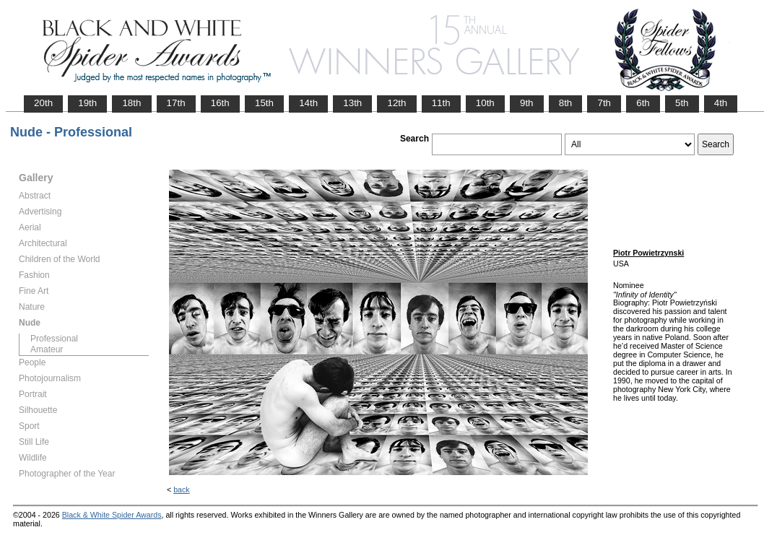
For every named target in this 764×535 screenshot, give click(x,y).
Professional (54, 339)
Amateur (46, 349)
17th (176, 102)
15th (264, 102)
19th (87, 102)
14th (308, 102)
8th (566, 102)
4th (721, 102)
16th (220, 102)
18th (131, 102)
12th (396, 102)
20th (43, 102)
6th (643, 102)
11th (441, 102)
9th (527, 102)
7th (604, 102)
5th (682, 102)
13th (352, 102)
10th (485, 102)
